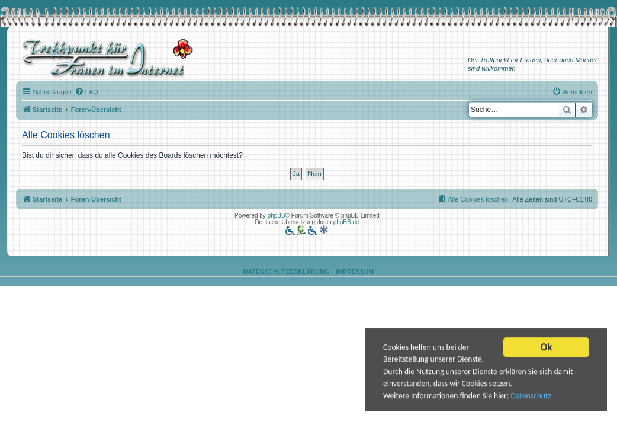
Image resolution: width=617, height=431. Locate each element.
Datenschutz (531, 396)
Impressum (355, 271)
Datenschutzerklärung (286, 271)
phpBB (276, 215)
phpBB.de (346, 222)
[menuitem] (86, 92)
